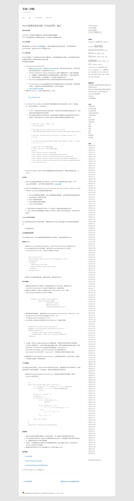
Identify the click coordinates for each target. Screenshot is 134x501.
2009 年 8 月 (91, 366)
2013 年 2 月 (91, 286)
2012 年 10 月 (92, 295)
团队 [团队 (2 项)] (98, 72)
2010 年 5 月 (91, 353)
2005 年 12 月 (92, 442)
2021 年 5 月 (91, 197)
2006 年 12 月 (92, 420)
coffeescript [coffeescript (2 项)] (106, 41)
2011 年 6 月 (91, 330)
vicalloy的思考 (92, 110)
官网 (41, 46)
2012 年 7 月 (91, 301)
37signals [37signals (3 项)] (90, 42)
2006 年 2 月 (91, 437)
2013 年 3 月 (91, 284)
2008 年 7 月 (91, 388)
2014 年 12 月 (92, 272)
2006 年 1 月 (91, 440)
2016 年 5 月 (91, 257)
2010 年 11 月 (92, 342)
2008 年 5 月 (91, 393)
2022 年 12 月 (92, 179)
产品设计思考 (92, 115)
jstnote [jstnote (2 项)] (102, 53)
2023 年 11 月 (92, 161)
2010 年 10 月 (92, 344)
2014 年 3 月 (91, 279)
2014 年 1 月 (91, 281)
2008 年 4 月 (91, 395)
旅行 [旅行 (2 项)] (107, 72)
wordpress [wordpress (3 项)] (96, 69)
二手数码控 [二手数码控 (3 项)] (105, 69)
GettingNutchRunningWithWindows (37, 465)
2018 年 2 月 (91, 230)
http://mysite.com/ (34, 97)
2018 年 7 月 (91, 223)
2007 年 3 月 (91, 413)
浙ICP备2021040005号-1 (94, 460)
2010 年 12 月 (92, 339)
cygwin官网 (57, 184)
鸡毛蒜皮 (90, 137)
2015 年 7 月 (91, 268)
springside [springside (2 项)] (94, 64)
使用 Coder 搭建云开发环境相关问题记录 (99, 89)
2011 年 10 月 (92, 321)
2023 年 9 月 (91, 165)
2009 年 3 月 (91, 375)
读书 (89, 131)
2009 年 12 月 (92, 362)
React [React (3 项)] (104, 61)
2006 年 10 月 (92, 424)
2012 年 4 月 (91, 308)
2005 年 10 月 (92, 446)
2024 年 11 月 (92, 154)
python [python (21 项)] (92, 60)
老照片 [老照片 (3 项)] (100, 74)
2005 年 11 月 (92, 444)
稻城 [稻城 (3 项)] (89, 74)
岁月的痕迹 (91, 119)
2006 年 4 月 (91, 433)
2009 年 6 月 (91, 368)
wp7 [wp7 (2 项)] (101, 69)
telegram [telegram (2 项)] (100, 64)
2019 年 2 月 (91, 217)
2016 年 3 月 (91, 261)
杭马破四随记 (92, 98)
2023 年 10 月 (92, 163)
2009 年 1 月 (91, 377)
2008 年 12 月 (92, 379)
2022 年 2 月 (91, 183)
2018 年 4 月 (91, 228)
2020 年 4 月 (91, 208)
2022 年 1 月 (91, 185)
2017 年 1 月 (91, 246)
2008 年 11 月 (92, 382)
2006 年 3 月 (91, 435)
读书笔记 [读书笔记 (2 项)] (107, 74)
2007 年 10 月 (92, 406)
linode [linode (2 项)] (103, 56)
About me (49, 17)
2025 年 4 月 (91, 147)
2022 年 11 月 (92, 181)
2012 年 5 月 (91, 306)
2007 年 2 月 (91, 415)
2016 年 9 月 (91, 252)
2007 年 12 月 (92, 402)
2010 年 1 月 (91, 359)
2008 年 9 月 (91, 384)
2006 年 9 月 (91, 426)
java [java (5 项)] (98, 53)
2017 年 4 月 (91, 239)
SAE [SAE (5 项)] (89, 64)
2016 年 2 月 (91, 263)
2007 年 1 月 (91, 417)
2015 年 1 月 (91, 270)
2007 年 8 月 (91, 411)
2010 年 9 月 (91, 346)
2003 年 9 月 (91, 453)
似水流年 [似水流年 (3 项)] (93, 72)
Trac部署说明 (27, 481)
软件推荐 (90, 135)
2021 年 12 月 (92, 188)
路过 (89, 133)
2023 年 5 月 (91, 172)
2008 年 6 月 (91, 391)
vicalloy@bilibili (92, 30)
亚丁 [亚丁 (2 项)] (89, 72)
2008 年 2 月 (91, 397)
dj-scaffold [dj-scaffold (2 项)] (90, 46)
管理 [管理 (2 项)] (93, 74)
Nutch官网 (29, 456)
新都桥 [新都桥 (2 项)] (103, 72)
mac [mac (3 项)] (106, 56)
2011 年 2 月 (91, 337)
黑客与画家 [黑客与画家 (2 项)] (96, 76)
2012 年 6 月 (91, 304)
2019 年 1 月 (91, 219)
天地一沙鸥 (28, 9)
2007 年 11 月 (92, 404)
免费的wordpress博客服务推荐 (70, 481)
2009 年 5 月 (91, 371)
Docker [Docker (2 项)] (106, 50)
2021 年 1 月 (91, 203)
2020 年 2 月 (91, 212)
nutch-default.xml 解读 (36, 88)
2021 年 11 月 (92, 190)
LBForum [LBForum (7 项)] (92, 56)
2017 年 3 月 (91, 241)
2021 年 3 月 (91, 201)
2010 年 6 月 (91, 350)
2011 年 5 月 (91, 333)
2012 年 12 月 (92, 290)
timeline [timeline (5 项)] (101, 67)
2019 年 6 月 (91, 214)
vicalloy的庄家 (92, 108)
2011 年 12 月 (92, 317)
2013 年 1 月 (91, 288)
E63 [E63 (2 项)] (96, 53)
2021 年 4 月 (91, 199)
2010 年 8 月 (91, 348)
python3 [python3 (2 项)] (100, 61)
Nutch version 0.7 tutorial (34, 461)
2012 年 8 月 (91, 299)
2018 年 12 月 (92, 221)
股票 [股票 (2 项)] (103, 74)
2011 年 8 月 (91, 326)
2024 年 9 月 (91, 159)
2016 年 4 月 (91, 259)
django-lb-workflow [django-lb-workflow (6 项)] (96, 50)
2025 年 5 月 (91, 145)
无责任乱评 (91, 122)
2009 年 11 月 (92, 364)
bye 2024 (90, 96)
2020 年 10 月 (92, 205)
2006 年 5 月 (91, 431)
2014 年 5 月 (91, 277)
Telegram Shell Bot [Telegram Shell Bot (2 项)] (92, 67)
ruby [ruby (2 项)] (107, 61)
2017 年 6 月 (91, 234)
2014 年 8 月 (91, 275)
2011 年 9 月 (91, 324)
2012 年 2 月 (91, 313)
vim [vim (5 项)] (106, 67)
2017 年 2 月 (91, 243)
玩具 (89, 124)
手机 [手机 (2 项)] (101, 72)
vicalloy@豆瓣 (92, 28)
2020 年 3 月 (91, 210)
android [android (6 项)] (99, 41)
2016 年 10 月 (92, 250)
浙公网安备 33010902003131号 (31, 493)
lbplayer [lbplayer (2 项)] (99, 56)
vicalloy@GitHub (93, 25)
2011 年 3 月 (91, 335)
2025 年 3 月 (91, 150)
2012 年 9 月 (91, 297)
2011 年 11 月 (92, 319)
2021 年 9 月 (91, 194)
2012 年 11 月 (92, 292)
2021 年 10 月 (92, 192)
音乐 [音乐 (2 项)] (89, 76)
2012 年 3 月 (91, 310)
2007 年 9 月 (91, 408)
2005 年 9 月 (91, 449)
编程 (40, 470)
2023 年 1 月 (91, 176)
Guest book (38, 17)
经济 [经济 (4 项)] (95, 74)
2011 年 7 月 (91, 328)
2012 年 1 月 (91, 315)
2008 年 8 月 (91, 386)
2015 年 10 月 (92, 266)
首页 (23, 17)
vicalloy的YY (91, 106)
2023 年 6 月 (91, 170)
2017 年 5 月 (91, 237)
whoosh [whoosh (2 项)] (90, 69)
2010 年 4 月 (91, 355)
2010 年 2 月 (91, 357)
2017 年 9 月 (91, 232)
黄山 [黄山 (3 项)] (92, 77)
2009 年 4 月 (91, 373)
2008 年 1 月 (91, 400)
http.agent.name (37, 68)
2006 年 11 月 (92, 422)
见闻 (89, 128)
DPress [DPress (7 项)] (91, 53)
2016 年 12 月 (92, 248)
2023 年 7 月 (91, 168)
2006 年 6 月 (91, 429)
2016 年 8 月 (91, 255)
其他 (89, 117)
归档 (30, 17)
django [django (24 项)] (98, 46)
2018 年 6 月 (91, 226)
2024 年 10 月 (92, 156)
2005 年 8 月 (91, 451)
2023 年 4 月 (91, 174)
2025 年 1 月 (91, 152)
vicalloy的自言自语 (93, 113)
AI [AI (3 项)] (94, 42)
